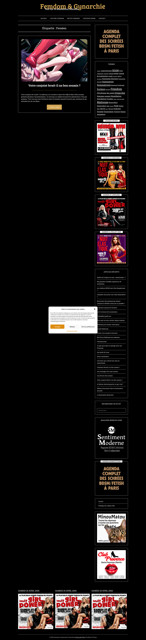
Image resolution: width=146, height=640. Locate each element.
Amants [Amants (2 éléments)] (99, 71)
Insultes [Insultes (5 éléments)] (110, 99)
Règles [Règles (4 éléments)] (121, 106)
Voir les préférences (88, 338)
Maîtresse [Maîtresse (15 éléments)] (102, 102)
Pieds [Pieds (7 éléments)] (116, 106)
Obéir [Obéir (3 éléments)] (108, 106)
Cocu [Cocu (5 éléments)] (121, 71)
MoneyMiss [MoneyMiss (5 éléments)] (113, 102)
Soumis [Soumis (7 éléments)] (100, 111)
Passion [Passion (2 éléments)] (112, 106)
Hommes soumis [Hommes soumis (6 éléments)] (104, 96)
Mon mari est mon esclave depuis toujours (111, 320)
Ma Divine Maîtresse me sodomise (108, 337)
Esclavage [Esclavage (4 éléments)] (120, 85)
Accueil (44, 18)
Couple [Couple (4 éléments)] (110, 76)
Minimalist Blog (80, 637)
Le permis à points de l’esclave (107, 308)
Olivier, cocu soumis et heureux (107, 333)
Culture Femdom (57, 18)
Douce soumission (103, 356)
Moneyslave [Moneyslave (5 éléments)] (101, 106)
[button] (95, 320)
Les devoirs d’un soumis (105, 376)
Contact (102, 18)
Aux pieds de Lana (103, 352)
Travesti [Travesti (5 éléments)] (117, 112)
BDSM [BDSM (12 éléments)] (115, 70)
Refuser (72, 338)
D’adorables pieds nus (104, 316)
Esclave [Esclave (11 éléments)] (101, 89)
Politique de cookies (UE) (106, 506)
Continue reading (54, 107)
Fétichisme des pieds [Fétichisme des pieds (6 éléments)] (105, 93)
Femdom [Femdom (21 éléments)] (116, 89)
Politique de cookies (72, 342)
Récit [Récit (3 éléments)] (98, 109)
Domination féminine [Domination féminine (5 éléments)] (110, 79)
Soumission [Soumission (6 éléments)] (108, 111)
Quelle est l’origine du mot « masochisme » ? (111, 277)
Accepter (57, 338)
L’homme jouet (102, 341)
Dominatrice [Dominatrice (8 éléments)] (108, 81)
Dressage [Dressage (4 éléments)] (114, 85)
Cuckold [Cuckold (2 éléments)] (115, 76)
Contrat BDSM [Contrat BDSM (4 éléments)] (113, 73)
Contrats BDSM (89, 18)
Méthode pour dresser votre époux (108, 324)
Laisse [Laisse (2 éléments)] (114, 99)
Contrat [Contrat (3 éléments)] (106, 73)
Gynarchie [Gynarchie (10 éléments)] (120, 92)
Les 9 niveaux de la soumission (107, 312)
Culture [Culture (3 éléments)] (119, 76)
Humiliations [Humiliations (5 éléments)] (102, 99)
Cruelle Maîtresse (102, 329)
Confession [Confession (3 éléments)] (100, 73)
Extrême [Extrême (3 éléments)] (107, 89)
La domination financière (105, 395)
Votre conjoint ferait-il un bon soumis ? (54, 85)
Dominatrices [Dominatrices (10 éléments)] (103, 85)
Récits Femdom (73, 18)
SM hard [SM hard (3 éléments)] (110, 109)
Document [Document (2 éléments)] (99, 79)
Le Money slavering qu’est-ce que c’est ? (110, 384)
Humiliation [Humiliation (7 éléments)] (116, 96)
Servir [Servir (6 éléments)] (102, 108)
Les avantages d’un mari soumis (107, 371)
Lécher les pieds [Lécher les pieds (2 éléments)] (120, 99)
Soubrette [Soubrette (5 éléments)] (117, 109)
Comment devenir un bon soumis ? (108, 367)
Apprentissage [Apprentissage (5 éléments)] (106, 71)
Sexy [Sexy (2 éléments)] (107, 109)
